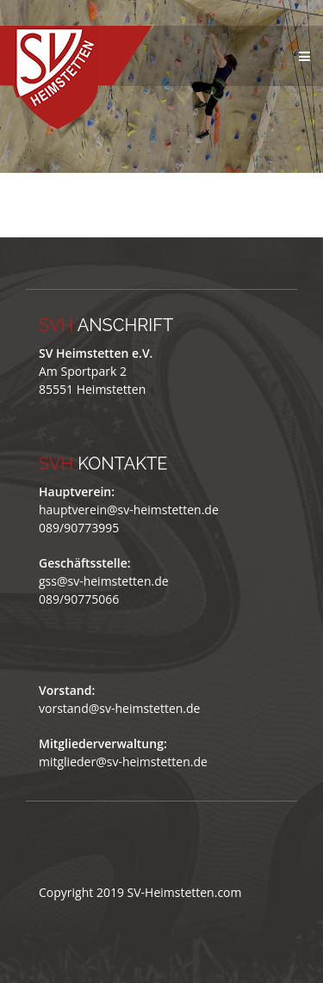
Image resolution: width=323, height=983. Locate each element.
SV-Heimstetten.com (184, 892)
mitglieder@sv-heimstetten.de (123, 761)
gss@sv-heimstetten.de (104, 581)
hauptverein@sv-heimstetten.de (129, 509)
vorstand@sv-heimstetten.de (119, 708)
